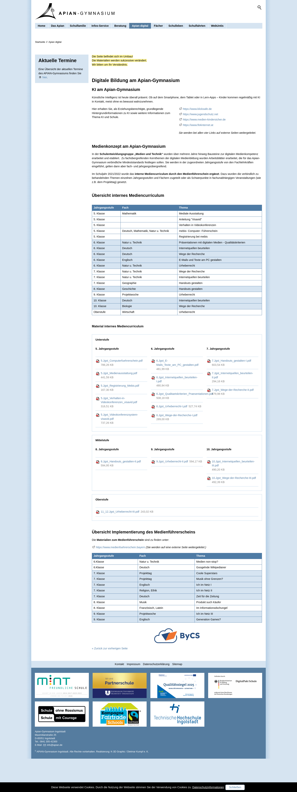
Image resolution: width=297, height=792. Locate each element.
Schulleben (176, 29)
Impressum (133, 697)
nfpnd (55, 778)
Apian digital (140, 29)
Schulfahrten (197, 29)
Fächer (158, 29)
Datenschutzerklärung (156, 697)
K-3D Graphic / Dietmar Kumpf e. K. (130, 785)
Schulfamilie (78, 29)
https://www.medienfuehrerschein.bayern (120, 580)
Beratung (120, 29)
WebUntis (217, 29)
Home (41, 29)
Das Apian (57, 29)
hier (44, 110)
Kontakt (119, 697)
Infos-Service (100, 29)
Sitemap (177, 697)
